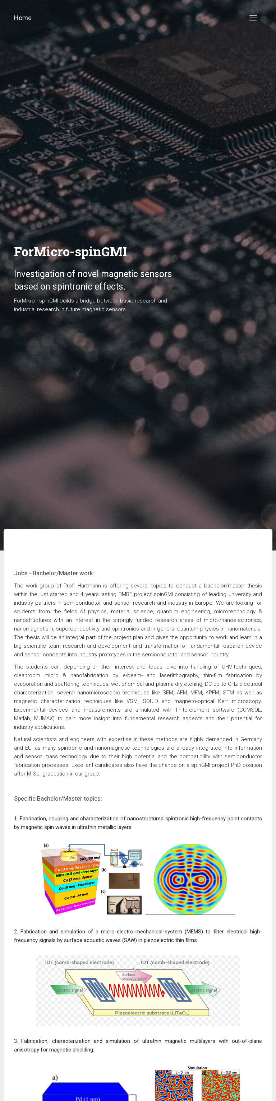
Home (23, 18)
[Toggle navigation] (253, 18)
